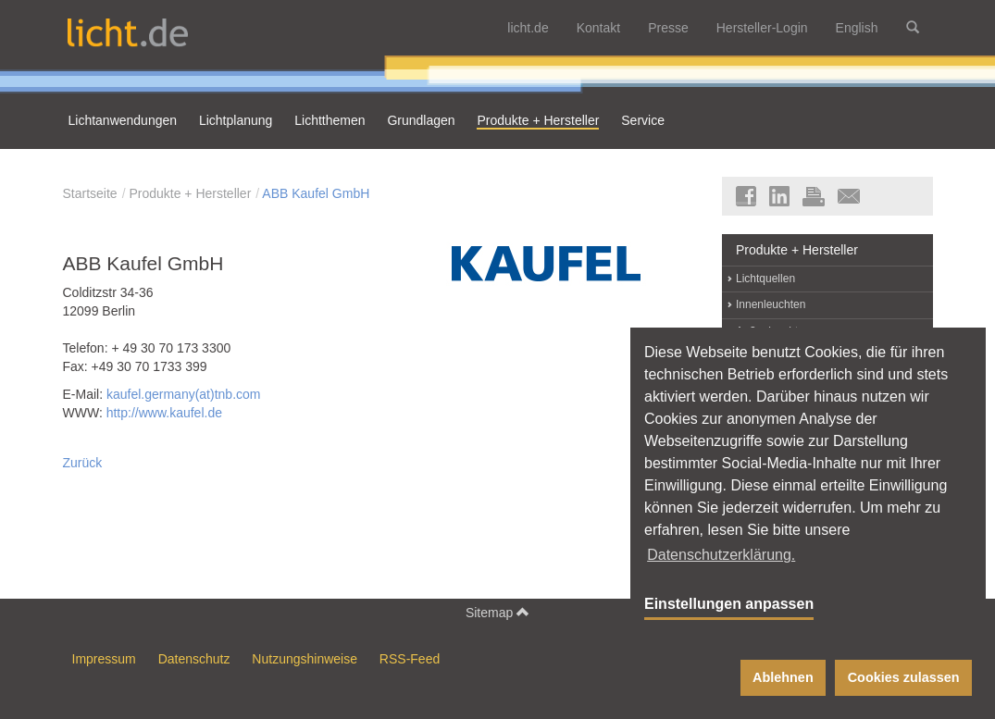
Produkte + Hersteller (190, 193)
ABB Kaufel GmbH (315, 193)
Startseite (90, 193)
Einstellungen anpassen (729, 604)
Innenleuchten (770, 304)
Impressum (104, 658)
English (857, 27)
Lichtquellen (765, 278)
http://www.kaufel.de (164, 412)
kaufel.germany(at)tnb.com (183, 394)
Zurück (83, 462)
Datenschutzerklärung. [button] (721, 555)
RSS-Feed (409, 658)
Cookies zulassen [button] (904, 677)
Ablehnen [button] (783, 677)
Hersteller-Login (762, 27)
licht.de (527, 27)
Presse (668, 27)
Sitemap (497, 612)
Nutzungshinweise (304, 658)
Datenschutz (194, 658)
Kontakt (598, 27)
